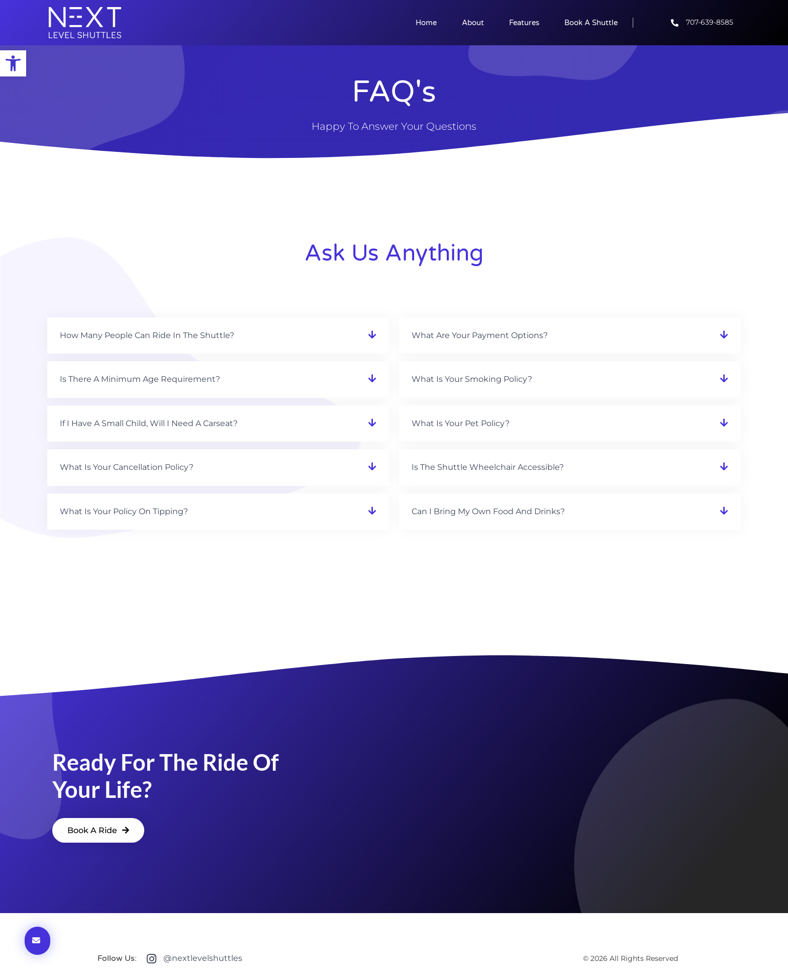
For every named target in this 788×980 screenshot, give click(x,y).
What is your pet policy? (461, 423)
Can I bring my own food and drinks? (488, 511)
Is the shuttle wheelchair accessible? (488, 467)
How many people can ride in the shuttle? (147, 335)
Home (426, 22)
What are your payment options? (480, 335)
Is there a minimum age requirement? (140, 379)
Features (524, 22)
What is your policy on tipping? (124, 511)
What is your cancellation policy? (126, 467)
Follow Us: (117, 958)
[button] (218, 335)
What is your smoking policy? (472, 379)
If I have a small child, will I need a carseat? (149, 423)
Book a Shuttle (591, 22)
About (473, 22)
